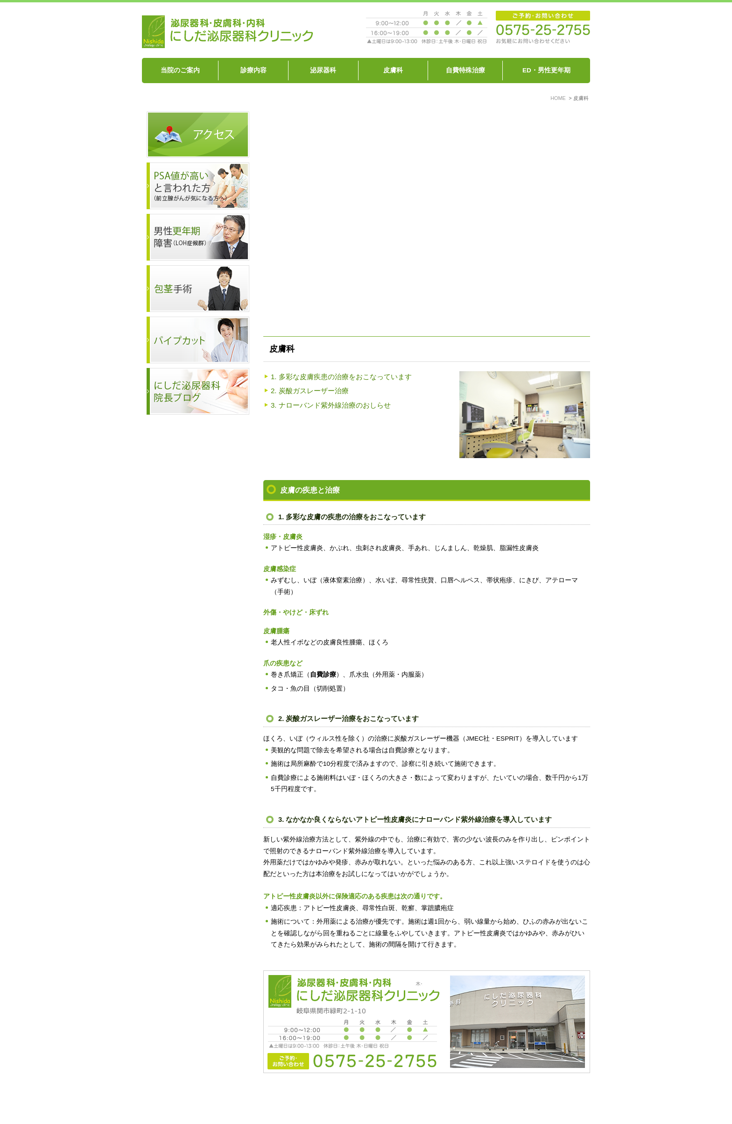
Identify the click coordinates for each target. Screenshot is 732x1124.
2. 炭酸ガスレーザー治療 (310, 391)
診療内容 (253, 70)
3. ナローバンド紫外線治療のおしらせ (331, 405)
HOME (174, 1099)
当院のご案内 (180, 70)
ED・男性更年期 (546, 70)
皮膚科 (393, 70)
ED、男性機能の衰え (367, 1099)
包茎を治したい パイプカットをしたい (462, 1099)
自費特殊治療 (465, 70)
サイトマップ (547, 1099)
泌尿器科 (323, 70)
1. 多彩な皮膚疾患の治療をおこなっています (341, 377)
